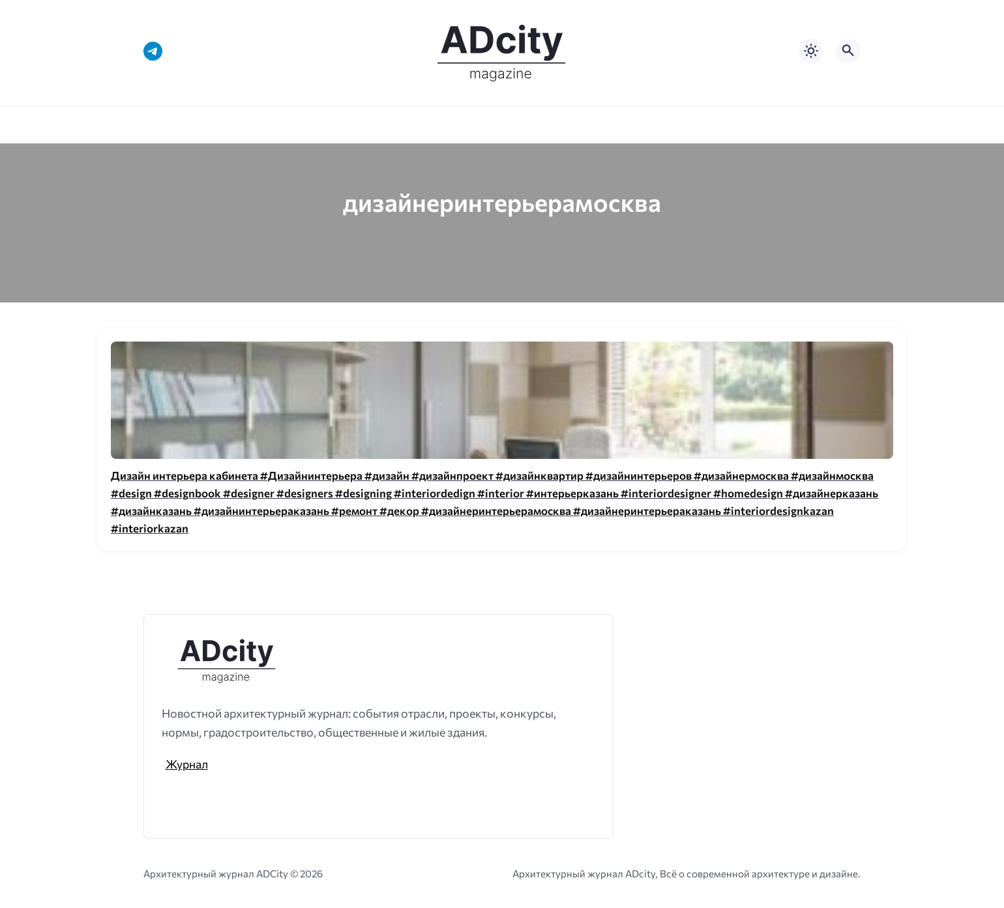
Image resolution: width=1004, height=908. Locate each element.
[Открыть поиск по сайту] (848, 50)
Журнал (187, 764)
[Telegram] (152, 51)
